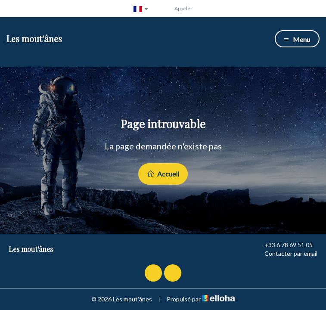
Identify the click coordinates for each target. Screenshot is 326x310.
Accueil (163, 174)
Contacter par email (286, 253)
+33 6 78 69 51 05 (284, 245)
